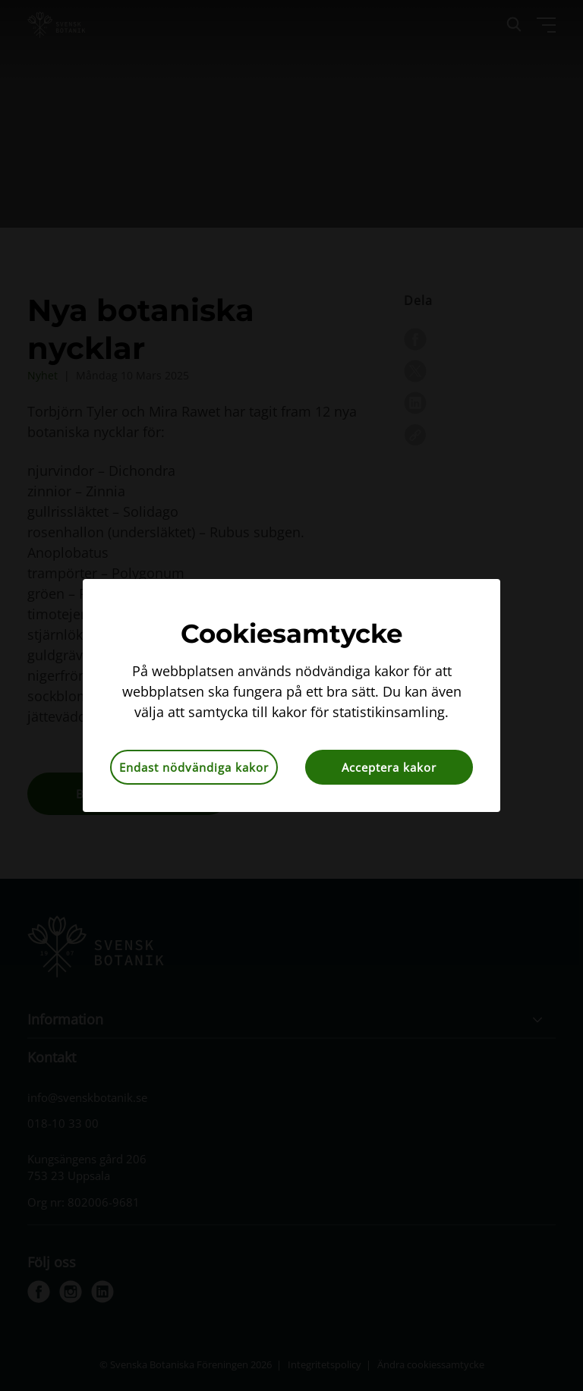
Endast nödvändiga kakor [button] (194, 767)
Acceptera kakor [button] (389, 767)
